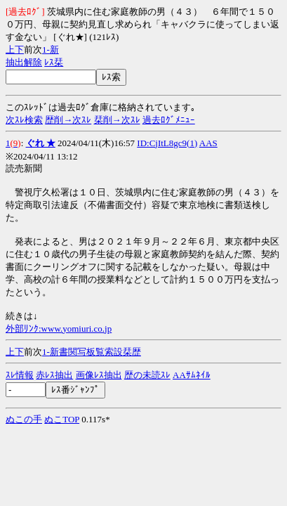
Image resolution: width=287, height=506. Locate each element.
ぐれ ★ (40, 143)
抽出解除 (24, 62)
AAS (208, 143)
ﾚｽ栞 (53, 62)
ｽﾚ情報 (20, 375)
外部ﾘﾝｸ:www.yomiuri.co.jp (59, 328)
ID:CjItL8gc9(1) (167, 143)
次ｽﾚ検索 (24, 120)
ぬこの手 (24, 419)
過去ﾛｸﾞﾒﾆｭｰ (168, 120)
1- (46, 49)
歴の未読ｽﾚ (147, 375)
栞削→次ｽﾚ (117, 120)
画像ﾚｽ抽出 (99, 375)
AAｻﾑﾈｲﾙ (192, 375)
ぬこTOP (61, 419)
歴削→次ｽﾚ (68, 120)
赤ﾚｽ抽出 (54, 375)
